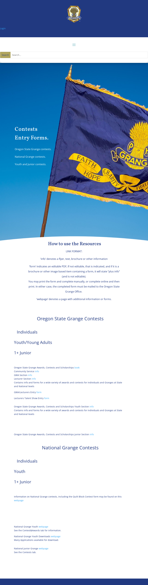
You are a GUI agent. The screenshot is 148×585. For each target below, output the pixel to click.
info (37, 371)
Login (3, 28)
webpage (19, 500)
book (77, 367)
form (38, 392)
